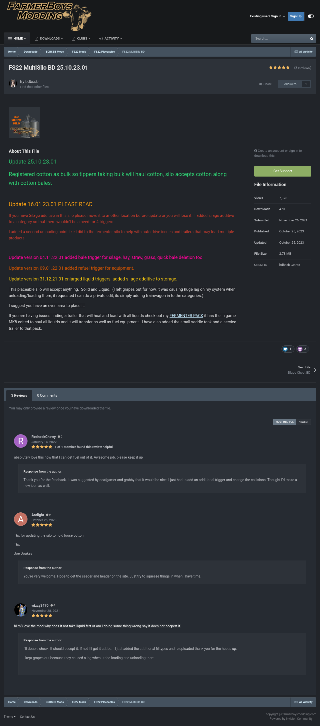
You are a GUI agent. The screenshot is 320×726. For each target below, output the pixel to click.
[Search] (268, 38)
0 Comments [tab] (47, 395)
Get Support (283, 171)
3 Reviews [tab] (19, 395)
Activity (112, 38)
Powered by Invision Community (291, 718)
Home (18, 38)
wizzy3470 (40, 606)
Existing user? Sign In (267, 16)
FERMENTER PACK (186, 315)
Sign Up (296, 16)
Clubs (82, 38)
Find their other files (34, 87)
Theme (10, 716)
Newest (303, 421)
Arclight (38, 515)
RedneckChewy (44, 437)
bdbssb (32, 81)
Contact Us (27, 716)
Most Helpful (285, 421)
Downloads (49, 38)
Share (265, 84)
